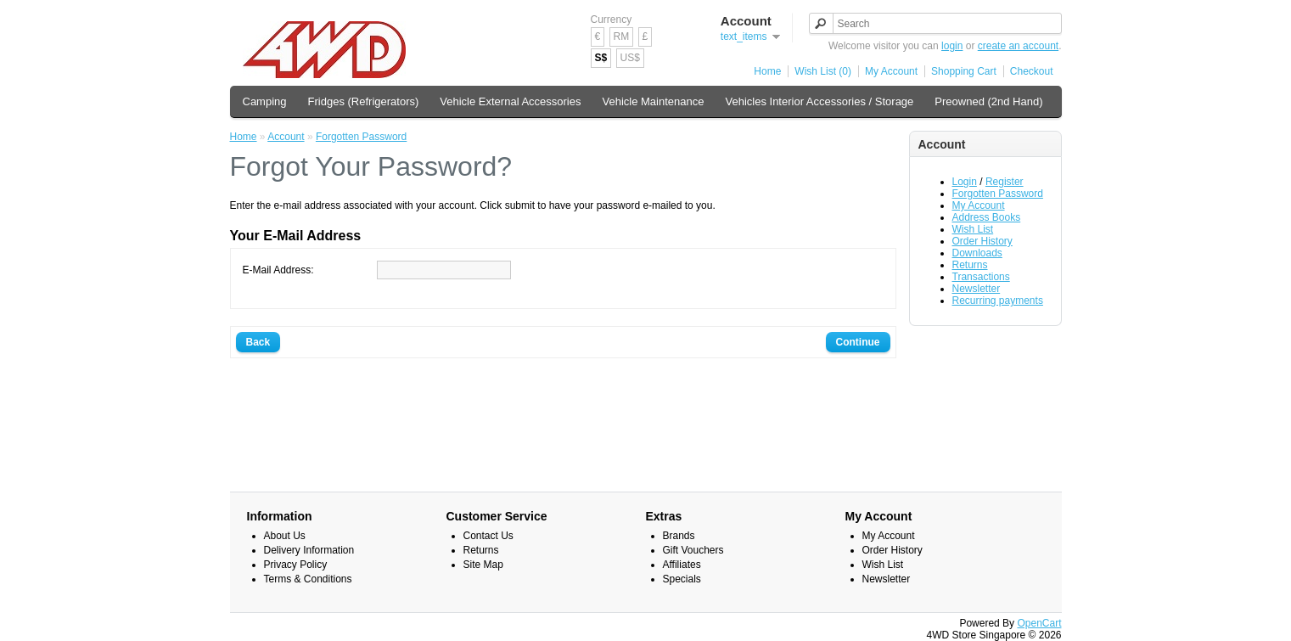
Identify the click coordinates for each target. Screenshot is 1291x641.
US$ (630, 58)
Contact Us (488, 536)
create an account (1018, 46)
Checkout (1031, 71)
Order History (982, 241)
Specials (682, 579)
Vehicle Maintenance (653, 101)
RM (622, 36)
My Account (891, 71)
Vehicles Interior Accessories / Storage (819, 101)
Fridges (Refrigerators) (363, 101)
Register (1004, 182)
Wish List (973, 229)
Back (258, 342)
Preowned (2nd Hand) (988, 101)
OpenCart (1039, 623)
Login (964, 182)
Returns (970, 265)
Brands (679, 536)
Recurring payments (997, 300)
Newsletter (976, 289)
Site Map (483, 565)
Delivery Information (309, 550)
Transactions (981, 277)
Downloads (977, 253)
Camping (265, 101)
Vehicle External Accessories (510, 101)
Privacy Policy (296, 565)
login (952, 46)
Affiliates (682, 565)
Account (285, 137)
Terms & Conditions (308, 579)
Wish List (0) (822, 71)
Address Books (986, 217)
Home (767, 71)
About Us (285, 536)
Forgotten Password (997, 194)
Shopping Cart (963, 71)
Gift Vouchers (693, 550)
